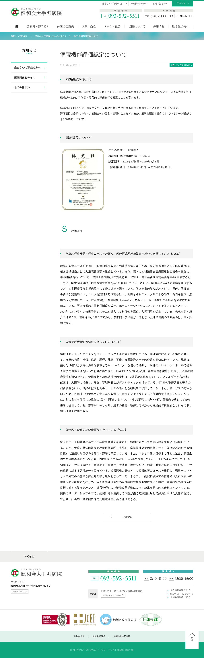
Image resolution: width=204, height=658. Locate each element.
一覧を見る (121, 516)
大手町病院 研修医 (121, 636)
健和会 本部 (79, 636)
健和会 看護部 (98, 636)
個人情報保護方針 (180, 590)
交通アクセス (20, 591)
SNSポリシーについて (181, 593)
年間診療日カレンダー (113, 595)
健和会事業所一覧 (180, 597)
